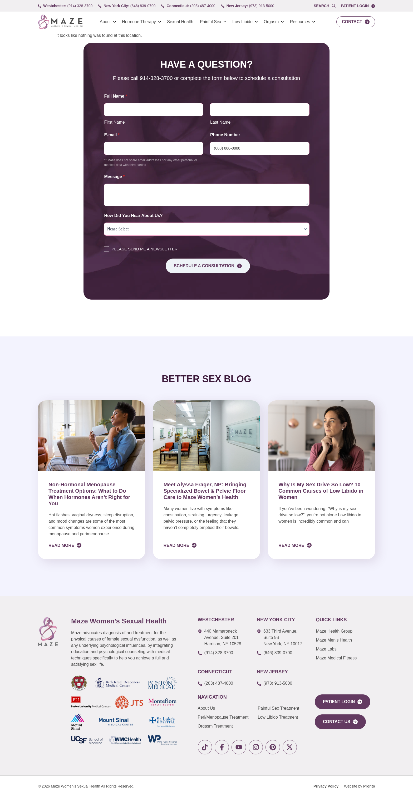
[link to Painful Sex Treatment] (282, 708)
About (105, 21)
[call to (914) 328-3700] (65, 6)
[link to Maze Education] (344, 658)
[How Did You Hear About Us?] (206, 229)
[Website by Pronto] (359, 786)
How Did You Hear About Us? (133, 215)
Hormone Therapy (139, 21)
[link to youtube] (239, 747)
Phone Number (225, 135)
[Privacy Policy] (325, 786)
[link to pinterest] (273, 747)
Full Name (115, 96)
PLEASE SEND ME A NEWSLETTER (145, 249)
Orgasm (271, 21)
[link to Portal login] (358, 6)
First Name (114, 122)
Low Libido (242, 21)
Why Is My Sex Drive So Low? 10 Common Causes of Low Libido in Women (320, 491)
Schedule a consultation (208, 266)
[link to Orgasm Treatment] (228, 726)
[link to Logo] (60, 21)
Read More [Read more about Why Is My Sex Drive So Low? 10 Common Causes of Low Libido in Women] (291, 545)
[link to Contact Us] (340, 721)
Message (114, 176)
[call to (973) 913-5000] (247, 6)
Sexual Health (180, 21)
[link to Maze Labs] (344, 649)
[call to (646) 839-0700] (126, 6)
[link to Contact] (355, 21)
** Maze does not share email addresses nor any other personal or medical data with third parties (150, 162)
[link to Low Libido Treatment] (282, 717)
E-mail (112, 135)
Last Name (220, 122)
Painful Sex (210, 21)
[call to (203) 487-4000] (188, 6)
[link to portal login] (342, 701)
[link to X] (290, 747)
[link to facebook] (222, 747)
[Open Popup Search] (325, 6)
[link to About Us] (228, 708)
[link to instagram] (256, 747)
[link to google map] (223, 637)
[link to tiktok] (205, 747)
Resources (300, 21)
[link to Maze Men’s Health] (344, 631)
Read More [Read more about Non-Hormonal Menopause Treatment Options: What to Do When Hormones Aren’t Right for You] (61, 545)
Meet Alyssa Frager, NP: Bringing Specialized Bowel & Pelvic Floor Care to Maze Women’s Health (205, 491)
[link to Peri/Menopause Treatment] (228, 717)
